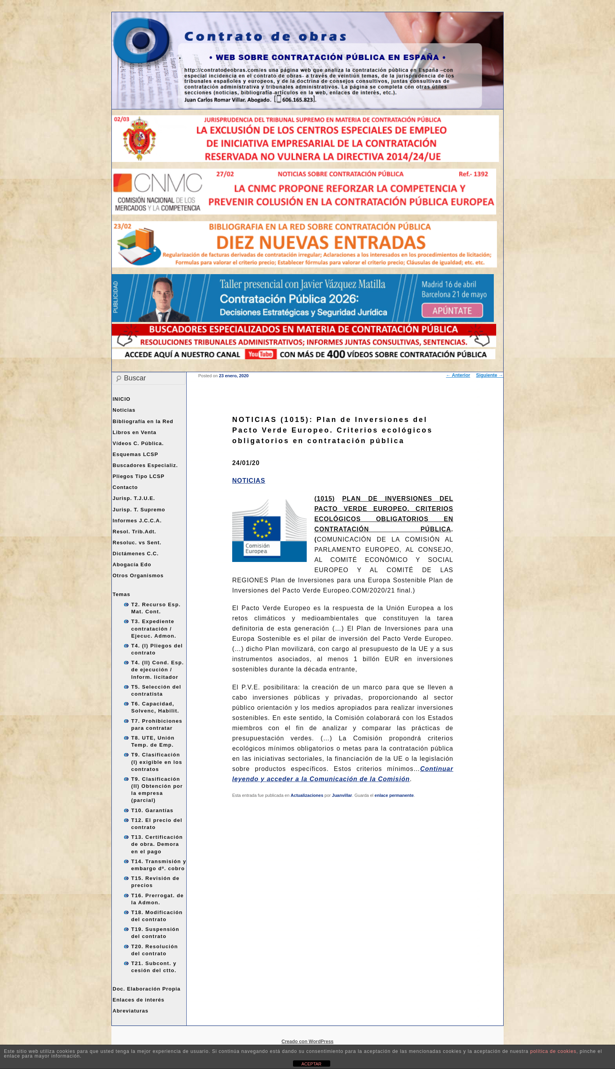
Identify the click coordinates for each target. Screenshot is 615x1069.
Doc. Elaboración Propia (146, 989)
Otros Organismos (138, 575)
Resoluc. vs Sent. (137, 542)
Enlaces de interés (138, 1000)
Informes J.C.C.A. (137, 521)
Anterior (458, 375)
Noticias (124, 410)
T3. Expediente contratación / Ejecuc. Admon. (153, 628)
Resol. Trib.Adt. (134, 531)
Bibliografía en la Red (143, 421)
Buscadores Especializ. (145, 465)
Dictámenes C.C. (136, 553)
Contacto (125, 487)
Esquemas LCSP (135, 454)
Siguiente (489, 375)
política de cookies (553, 1051)
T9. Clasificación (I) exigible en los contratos (156, 762)
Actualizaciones (307, 795)
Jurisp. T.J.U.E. (134, 498)
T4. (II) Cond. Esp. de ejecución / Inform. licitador (157, 670)
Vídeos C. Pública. (138, 443)
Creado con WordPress (307, 1041)
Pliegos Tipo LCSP (138, 476)
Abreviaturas (130, 1011)
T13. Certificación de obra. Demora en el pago (157, 844)
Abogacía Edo (132, 564)
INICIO (122, 399)
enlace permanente (394, 795)
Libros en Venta (134, 432)
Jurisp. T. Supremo (139, 510)
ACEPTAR (311, 1064)
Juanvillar (342, 795)
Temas (121, 594)
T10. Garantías (152, 810)
